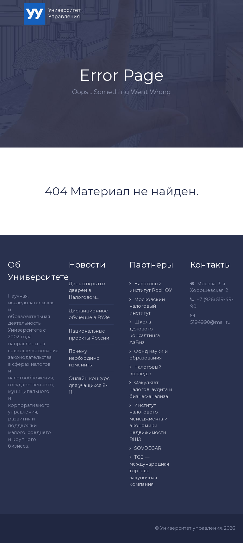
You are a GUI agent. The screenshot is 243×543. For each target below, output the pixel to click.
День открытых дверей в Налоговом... (87, 290)
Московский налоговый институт (147, 306)
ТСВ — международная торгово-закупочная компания (149, 470)
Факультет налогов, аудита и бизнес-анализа (150, 389)
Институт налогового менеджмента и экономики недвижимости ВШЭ (148, 422)
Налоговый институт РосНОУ (150, 287)
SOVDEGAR (147, 448)
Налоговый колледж (145, 370)
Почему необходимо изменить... (84, 358)
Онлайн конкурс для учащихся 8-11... (89, 385)
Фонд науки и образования (148, 354)
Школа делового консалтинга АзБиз (144, 332)
